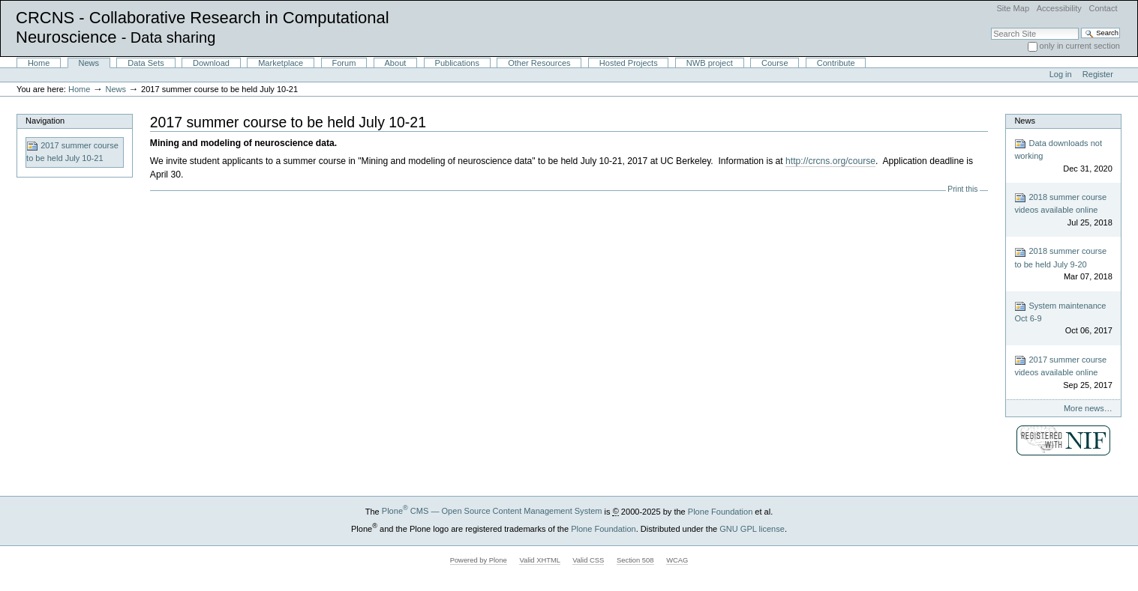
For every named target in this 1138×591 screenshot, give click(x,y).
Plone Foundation (720, 510)
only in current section (1080, 45)
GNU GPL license (752, 528)
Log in (1060, 74)
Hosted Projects (628, 62)
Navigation (45, 120)
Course (774, 62)
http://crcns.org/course (830, 161)
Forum (344, 62)
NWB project (709, 62)
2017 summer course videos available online (1063, 372)
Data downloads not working (1063, 156)
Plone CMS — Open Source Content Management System (492, 510)
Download (211, 62)
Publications (457, 62)
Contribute (836, 62)
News (89, 62)
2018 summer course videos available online (1063, 210)
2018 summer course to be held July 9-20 (1063, 264)
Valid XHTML (539, 560)
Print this (962, 189)
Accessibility (1059, 8)
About (396, 62)
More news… (1088, 408)
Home (39, 62)
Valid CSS (588, 560)
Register (1097, 74)
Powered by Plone (478, 560)
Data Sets (146, 62)
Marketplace (280, 62)
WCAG (677, 560)
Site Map (1012, 8)
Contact (1102, 8)
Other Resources (539, 62)
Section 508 (635, 560)
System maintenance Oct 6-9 (1063, 318)
